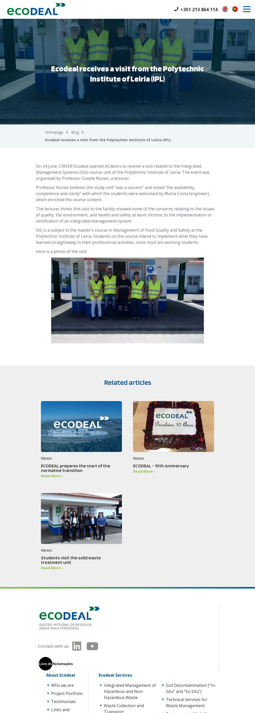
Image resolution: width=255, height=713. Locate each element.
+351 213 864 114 (199, 9)
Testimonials (63, 701)
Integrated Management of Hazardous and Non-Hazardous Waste (130, 691)
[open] (247, 9)
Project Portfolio (67, 693)
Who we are (62, 685)
